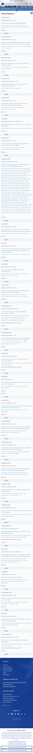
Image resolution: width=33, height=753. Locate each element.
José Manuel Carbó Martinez (14, 173)
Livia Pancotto (22, 67)
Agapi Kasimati (4, 190)
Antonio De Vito (12, 109)
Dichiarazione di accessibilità (10, 700)
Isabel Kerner (13, 190)
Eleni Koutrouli (4, 192)
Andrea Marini (4, 195)
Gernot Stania (11, 320)
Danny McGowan (24, 27)
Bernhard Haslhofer (18, 187)
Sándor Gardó (12, 315)
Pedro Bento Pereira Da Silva (17, 170)
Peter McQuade (4, 46)
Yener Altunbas (4, 493)
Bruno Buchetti (4, 294)
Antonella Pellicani (4, 202)
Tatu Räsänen (11, 204)
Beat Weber (3, 212)
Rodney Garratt (24, 183)
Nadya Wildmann (11, 562)
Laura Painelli (22, 200)
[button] (31, 1)
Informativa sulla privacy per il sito (11, 696)
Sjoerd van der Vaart (23, 210)
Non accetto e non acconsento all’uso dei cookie (17, 750)
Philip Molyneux (12, 603)
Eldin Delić (10, 178)
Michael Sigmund (11, 207)
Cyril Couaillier (4, 451)
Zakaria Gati (3, 185)
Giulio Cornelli (21, 175)
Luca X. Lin (22, 296)
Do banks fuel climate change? (9, 577)
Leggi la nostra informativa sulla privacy (17, 741)
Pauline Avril (4, 48)
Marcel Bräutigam (12, 318)
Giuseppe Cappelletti (5, 273)
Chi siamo (5, 664)
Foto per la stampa (7, 670)
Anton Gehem (12, 185)
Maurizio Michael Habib (5, 187)
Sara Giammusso (22, 185)
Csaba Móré (25, 644)
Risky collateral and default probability (11, 23)
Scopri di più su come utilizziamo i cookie (17, 744)
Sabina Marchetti (14, 193)
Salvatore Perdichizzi (5, 25)
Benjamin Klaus (22, 315)
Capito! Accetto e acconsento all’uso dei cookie (17, 747)
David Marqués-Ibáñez (17, 273)
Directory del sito (7, 705)
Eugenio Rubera (12, 205)
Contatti (5, 672)
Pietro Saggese (22, 205)
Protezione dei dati (7, 694)
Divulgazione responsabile (9, 686)
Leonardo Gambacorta (12, 183)
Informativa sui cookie (8, 698)
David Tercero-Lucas (14, 209)
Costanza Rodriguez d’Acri (6, 516)
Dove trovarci (6, 674)
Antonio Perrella (15, 202)
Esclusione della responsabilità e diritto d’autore (14, 682)
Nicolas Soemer (22, 207)
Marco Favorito (22, 180)
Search (27, 4)
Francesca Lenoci (4, 317)
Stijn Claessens (13, 147)
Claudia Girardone (16, 472)
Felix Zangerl (25, 212)
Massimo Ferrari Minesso (6, 182)
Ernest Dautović (4, 386)
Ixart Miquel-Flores (14, 294)
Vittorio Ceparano (11, 175)
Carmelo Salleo (12, 275)
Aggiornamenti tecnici (8, 684)
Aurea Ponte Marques (15, 558)
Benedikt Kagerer (4, 107)
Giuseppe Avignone (5, 472)
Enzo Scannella (12, 343)
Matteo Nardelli (11, 199)
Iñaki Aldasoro (4, 168)
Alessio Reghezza (16, 25)
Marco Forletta (13, 233)
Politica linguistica (7, 702)
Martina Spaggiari (12, 432)
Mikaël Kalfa (23, 188)
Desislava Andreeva (5, 644)
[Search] (16, 4)
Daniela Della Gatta (20, 178)
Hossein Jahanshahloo (12, 188)
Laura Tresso (12, 210)
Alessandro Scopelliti (11, 453)
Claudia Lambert (14, 192)
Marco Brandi (9, 171)
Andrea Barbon (14, 168)
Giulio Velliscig (12, 495)
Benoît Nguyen (13, 200)
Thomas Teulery (25, 209)
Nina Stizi (20, 320)
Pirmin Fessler (17, 182)
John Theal (4, 210)
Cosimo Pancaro (14, 46)
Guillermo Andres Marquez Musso (18, 195)
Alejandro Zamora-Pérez (14, 212)
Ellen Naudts (20, 199)
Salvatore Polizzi (17, 342)
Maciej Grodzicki (4, 363)
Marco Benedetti (4, 170)
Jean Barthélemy (24, 168)
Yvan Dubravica (12, 180)
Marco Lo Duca (14, 514)
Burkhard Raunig (21, 204)
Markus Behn (3, 88)
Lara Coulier (3, 67)
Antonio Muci (17, 197)
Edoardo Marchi (25, 193)
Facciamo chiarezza (7, 668)
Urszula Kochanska (24, 190)
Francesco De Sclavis (16, 177)
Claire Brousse (19, 171)
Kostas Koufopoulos (12, 27)
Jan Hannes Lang (13, 128)
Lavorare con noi (7, 666)
